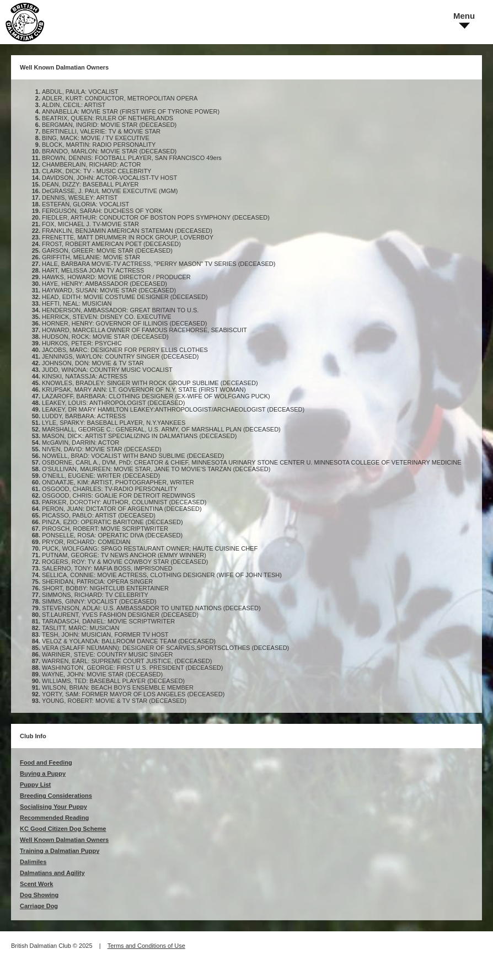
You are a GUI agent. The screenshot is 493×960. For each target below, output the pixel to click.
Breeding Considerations (56, 795)
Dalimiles (33, 861)
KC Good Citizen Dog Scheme (63, 828)
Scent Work (36, 884)
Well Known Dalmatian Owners (64, 839)
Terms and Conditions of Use (146, 945)
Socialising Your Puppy (53, 806)
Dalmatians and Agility (52, 873)
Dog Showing (39, 895)
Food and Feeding (46, 762)
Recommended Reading (54, 817)
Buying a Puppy (43, 773)
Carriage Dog (39, 906)
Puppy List (35, 784)
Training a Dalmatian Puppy (59, 850)
